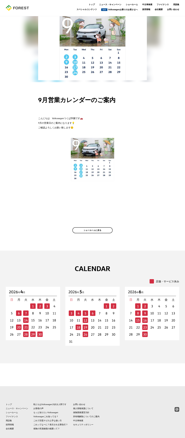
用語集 (176, 4)
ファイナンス (163, 4)
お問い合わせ (173, 9)
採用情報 (146, 9)
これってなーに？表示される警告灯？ (50, 412)
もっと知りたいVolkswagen (45, 399)
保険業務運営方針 (81, 399)
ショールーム (132, 4)
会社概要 (159, 9)
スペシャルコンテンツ (87, 9)
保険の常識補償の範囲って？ (46, 416)
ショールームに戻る (92, 234)
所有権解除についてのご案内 (86, 403)
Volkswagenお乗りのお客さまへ (119, 9)
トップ (92, 4)
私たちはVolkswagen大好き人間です (49, 391)
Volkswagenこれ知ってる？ (45, 403)
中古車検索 (147, 4)
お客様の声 (38, 395)
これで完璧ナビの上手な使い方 (47, 408)
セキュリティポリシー (83, 412)
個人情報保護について (83, 395)
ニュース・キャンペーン (110, 4)
